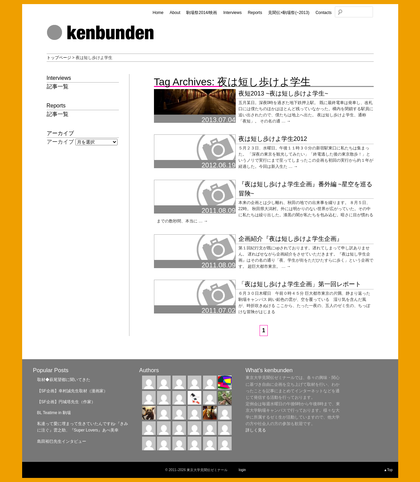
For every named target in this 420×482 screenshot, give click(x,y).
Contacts (323, 12)
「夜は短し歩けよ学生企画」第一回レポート (299, 284)
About (175, 12)
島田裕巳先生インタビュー (61, 441)
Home (158, 12)
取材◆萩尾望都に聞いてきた (63, 379)
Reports (255, 12)
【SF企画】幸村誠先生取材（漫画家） (72, 391)
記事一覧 (57, 86)
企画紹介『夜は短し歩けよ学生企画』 (290, 238)
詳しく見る (256, 430)
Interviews (232, 12)
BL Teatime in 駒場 (54, 412)
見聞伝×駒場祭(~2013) (288, 12)
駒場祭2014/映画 (201, 12)
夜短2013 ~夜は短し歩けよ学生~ (283, 93)
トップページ (59, 57)
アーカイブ (60, 142)
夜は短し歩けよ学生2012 (272, 138)
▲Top (388, 470)
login (242, 470)
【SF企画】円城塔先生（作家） (66, 401)
